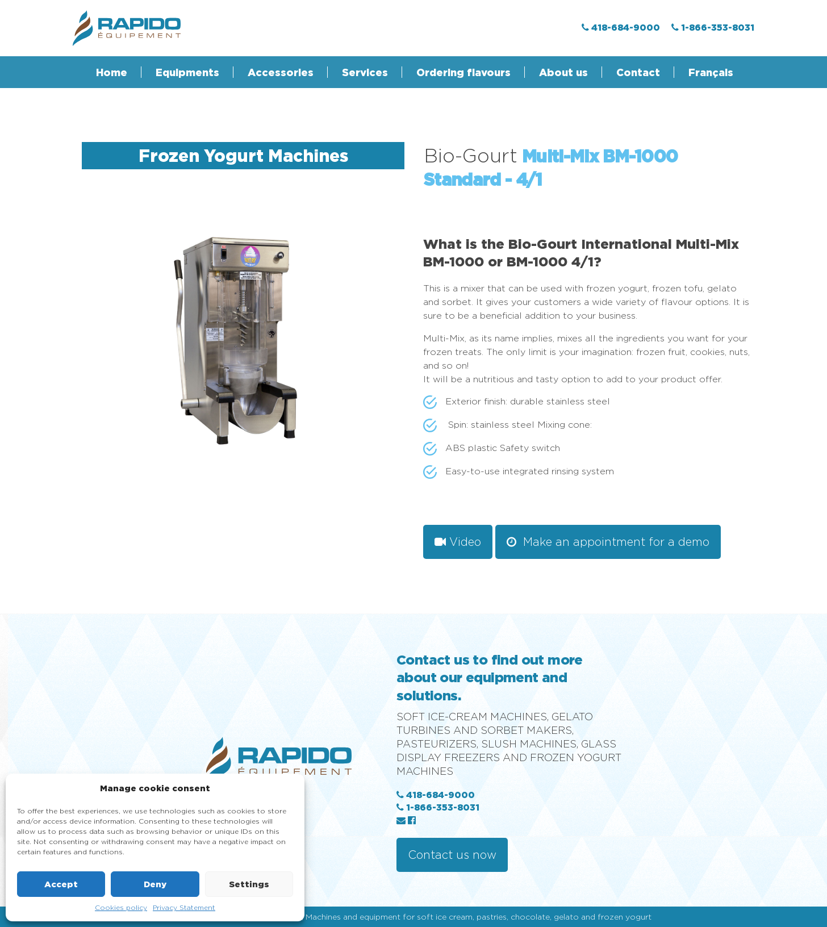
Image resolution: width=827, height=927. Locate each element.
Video (458, 542)
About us (563, 72)
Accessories (281, 72)
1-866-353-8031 (437, 807)
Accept (61, 884)
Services (365, 72)
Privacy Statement (184, 907)
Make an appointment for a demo (608, 542)
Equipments (187, 72)
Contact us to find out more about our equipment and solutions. (489, 677)
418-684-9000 (435, 795)
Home (111, 72)
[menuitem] (704, 72)
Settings (249, 884)
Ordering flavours (463, 72)
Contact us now (452, 855)
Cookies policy (121, 907)
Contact (638, 72)
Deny (155, 884)
